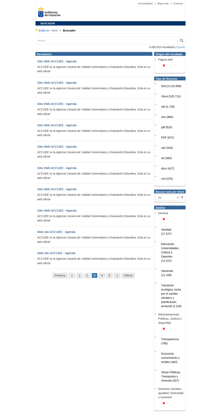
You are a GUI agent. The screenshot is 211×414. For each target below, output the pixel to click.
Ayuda (181, 47)
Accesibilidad (145, 3)
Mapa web (163, 3)
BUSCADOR (48, 23)
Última (128, 275)
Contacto (178, 3)
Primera (59, 275)
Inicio (55, 30)
